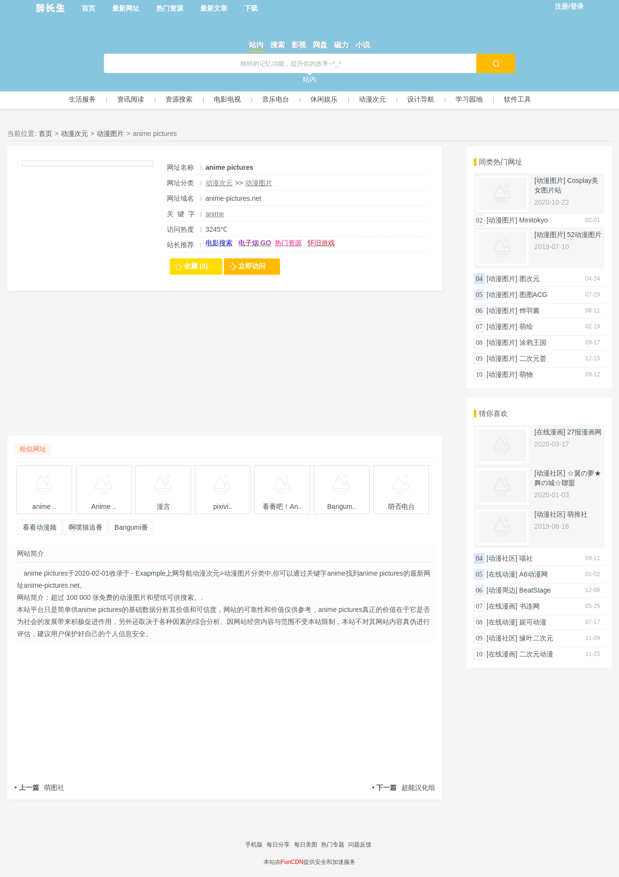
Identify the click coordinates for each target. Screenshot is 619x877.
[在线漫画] (549, 432)
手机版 (254, 844)
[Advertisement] (224, 368)
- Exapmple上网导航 (161, 573)
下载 (251, 8)
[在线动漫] (501, 574)
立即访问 (251, 266)
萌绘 (526, 326)
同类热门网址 (500, 162)
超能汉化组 (403, 787)
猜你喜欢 (493, 413)
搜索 (277, 45)
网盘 (320, 45)
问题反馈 (359, 844)
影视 (299, 45)
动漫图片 (110, 133)
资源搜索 (178, 99)
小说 (362, 45)
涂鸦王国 (532, 342)
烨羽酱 (529, 310)
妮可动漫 (532, 622)
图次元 (529, 278)
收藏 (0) (196, 266)
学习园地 (469, 99)
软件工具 (517, 99)
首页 (88, 8)
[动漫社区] (549, 473)
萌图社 (39, 787)
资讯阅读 (130, 99)
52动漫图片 (584, 234)
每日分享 (278, 844)
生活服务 (82, 99)
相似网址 (32, 449)
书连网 (529, 606)
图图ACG (533, 294)
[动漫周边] (501, 590)
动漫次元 (372, 99)
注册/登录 (569, 6)
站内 (256, 45)
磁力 (341, 45)
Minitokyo (533, 220)
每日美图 (305, 844)
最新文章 (213, 8)
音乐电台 (275, 99)
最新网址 (125, 8)
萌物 (526, 374)
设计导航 (420, 99)
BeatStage (535, 590)
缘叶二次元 (536, 638)
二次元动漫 (536, 654)
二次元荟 (532, 358)
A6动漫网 (533, 574)
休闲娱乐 (324, 99)
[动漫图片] (549, 180)
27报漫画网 (584, 432)
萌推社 (577, 514)
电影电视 (227, 99)
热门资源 (169, 8)
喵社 (526, 558)
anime (215, 214)
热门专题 (332, 844)
